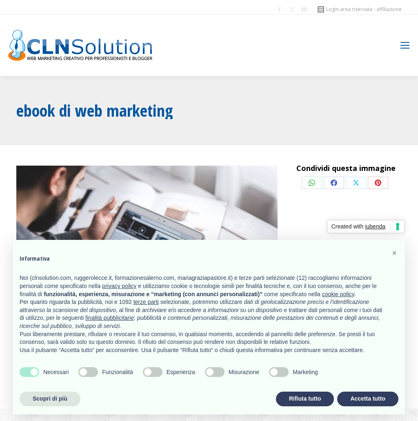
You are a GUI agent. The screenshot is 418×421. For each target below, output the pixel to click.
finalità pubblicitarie (109, 318)
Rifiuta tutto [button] (305, 398)
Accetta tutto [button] (367, 398)
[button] (394, 252)
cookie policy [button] (338, 294)
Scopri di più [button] (50, 398)
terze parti (146, 302)
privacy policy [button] (119, 286)
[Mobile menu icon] (405, 45)
